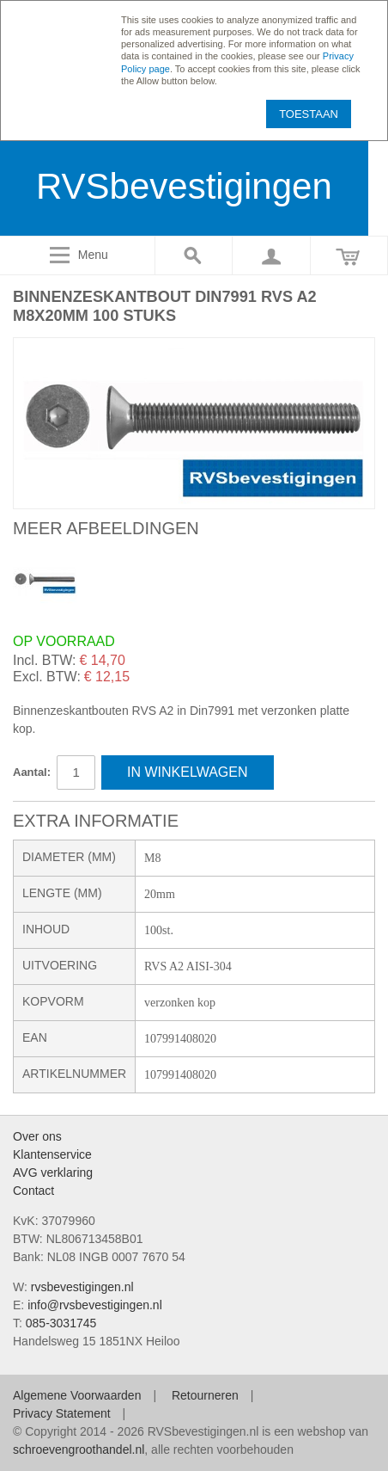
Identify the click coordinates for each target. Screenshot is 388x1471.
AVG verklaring (53, 1172)
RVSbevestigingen (184, 186)
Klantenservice (52, 1154)
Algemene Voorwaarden (77, 1395)
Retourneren (205, 1395)
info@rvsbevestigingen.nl (94, 1305)
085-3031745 (61, 1323)
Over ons (37, 1136)
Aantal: (32, 772)
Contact (33, 1190)
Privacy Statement (62, 1413)
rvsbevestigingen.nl (82, 1287)
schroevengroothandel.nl (78, 1449)
